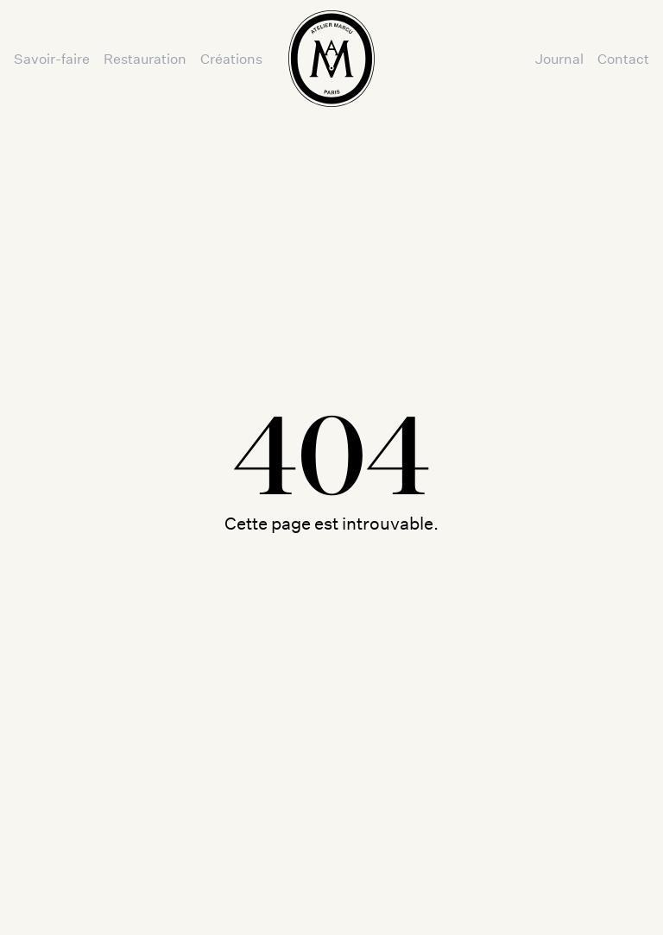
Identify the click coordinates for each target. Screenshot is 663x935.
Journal (559, 58)
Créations (231, 58)
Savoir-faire (52, 58)
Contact (623, 58)
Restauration (145, 58)
